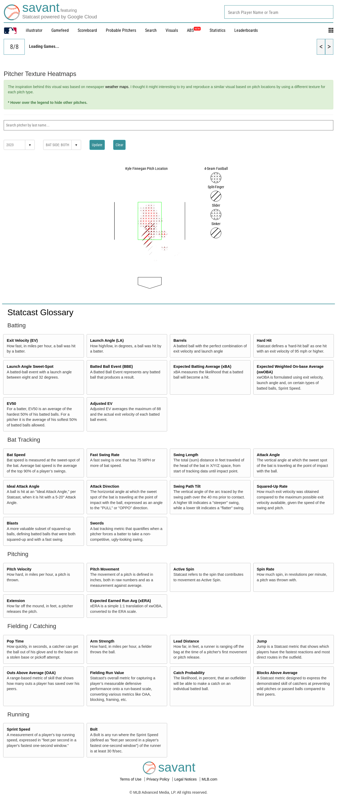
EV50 (11, 403)
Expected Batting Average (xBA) (202, 366)
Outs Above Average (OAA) (31, 673)
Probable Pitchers (121, 30)
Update (97, 145)
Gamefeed (60, 30)
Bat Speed (16, 455)
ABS (194, 30)
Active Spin (184, 569)
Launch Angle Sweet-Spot (30, 366)
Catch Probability (189, 673)
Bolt (93, 729)
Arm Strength (102, 641)
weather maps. (117, 87)
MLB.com (209, 779)
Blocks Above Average (277, 673)
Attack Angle (268, 455)
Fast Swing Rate (104, 455)
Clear (119, 145)
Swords (97, 523)
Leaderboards (246, 30)
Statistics (217, 30)
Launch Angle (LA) (106, 340)
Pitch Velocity (19, 569)
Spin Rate (265, 569)
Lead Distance (186, 641)
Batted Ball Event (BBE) (111, 366)
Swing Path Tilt (187, 486)
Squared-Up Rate (272, 486)
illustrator (34, 30)
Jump (262, 641)
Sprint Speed (18, 729)
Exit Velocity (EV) (22, 340)
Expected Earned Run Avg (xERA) (120, 601)
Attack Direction (104, 486)
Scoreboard (87, 30)
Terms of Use (131, 779)
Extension (16, 601)
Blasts (12, 523)
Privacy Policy (158, 779)
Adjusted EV (101, 403)
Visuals (172, 30)
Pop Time (15, 641)
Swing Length (186, 455)
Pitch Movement (104, 569)
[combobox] (278, 12)
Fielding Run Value (107, 673)
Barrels (180, 340)
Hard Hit (264, 340)
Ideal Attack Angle (23, 486)
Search (151, 30)
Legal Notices (186, 779)
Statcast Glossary (40, 312)
